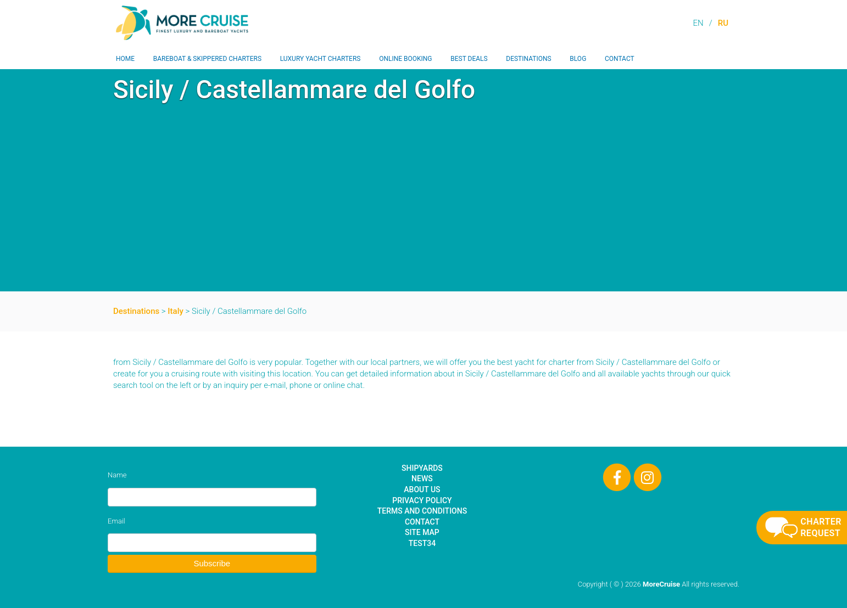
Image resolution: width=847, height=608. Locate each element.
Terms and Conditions (422, 510)
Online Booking (405, 59)
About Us (422, 489)
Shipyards (422, 468)
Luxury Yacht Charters (320, 59)
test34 (422, 543)
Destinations (528, 59)
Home (125, 59)
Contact (619, 59)
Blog (578, 59)
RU (723, 23)
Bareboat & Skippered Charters (207, 59)
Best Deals (468, 59)
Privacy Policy (422, 500)
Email (116, 521)
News (422, 478)
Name (117, 475)
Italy (175, 311)
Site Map (422, 532)
